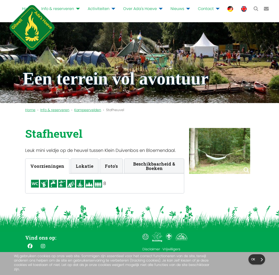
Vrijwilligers (171, 249)
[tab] (47, 166)
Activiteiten (98, 8)
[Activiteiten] (112, 9)
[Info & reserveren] (77, 9)
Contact (206, 8)
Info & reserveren (57, 8)
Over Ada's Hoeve (140, 8)
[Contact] (217, 9)
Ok (253, 259)
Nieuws (177, 8)
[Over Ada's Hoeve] (160, 9)
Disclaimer (151, 249)
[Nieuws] (187, 9)
